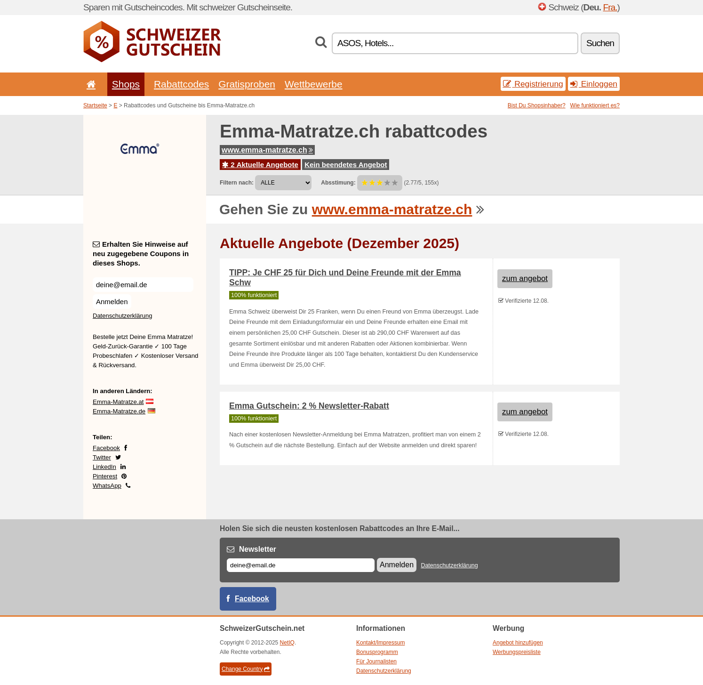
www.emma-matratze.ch (267, 150)
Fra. (610, 7)
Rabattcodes (181, 84)
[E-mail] (301, 565)
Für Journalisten (376, 661)
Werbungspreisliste (517, 652)
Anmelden (112, 302)
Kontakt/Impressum (380, 642)
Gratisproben (246, 84)
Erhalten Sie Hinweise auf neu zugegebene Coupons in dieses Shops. (141, 253)
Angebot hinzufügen (518, 642)
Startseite (95, 105)
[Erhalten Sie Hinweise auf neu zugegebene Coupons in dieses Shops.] (143, 284)
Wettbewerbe (314, 84)
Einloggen (593, 84)
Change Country (246, 669)
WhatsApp (107, 485)
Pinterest (105, 476)
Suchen (600, 43)
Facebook (106, 447)
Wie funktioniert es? (595, 105)
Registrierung (533, 84)
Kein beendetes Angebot (345, 165)
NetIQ (287, 642)
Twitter (102, 457)
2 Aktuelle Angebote (260, 165)
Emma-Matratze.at (118, 401)
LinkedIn (104, 466)
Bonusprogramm (377, 652)
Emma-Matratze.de (119, 411)
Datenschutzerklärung (122, 315)
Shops (126, 84)
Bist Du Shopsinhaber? (537, 105)
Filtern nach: (237, 182)
